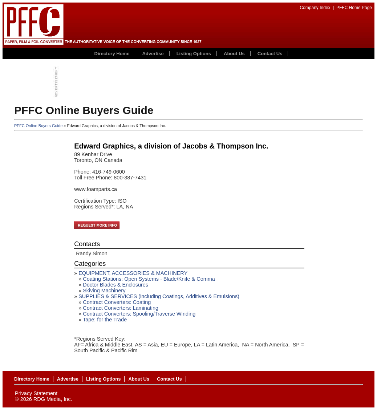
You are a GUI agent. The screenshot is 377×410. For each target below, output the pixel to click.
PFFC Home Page (354, 7)
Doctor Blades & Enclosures (115, 285)
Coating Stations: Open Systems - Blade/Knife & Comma (149, 279)
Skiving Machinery (104, 290)
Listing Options (194, 53)
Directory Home (112, 53)
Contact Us (270, 53)
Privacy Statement (36, 393)
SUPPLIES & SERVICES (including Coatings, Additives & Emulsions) (158, 296)
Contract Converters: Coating (117, 302)
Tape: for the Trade (105, 319)
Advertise (152, 53)
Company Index (315, 7)
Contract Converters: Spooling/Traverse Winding (139, 314)
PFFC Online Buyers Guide (38, 125)
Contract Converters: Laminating (120, 308)
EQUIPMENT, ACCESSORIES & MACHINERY (132, 273)
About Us (234, 53)
